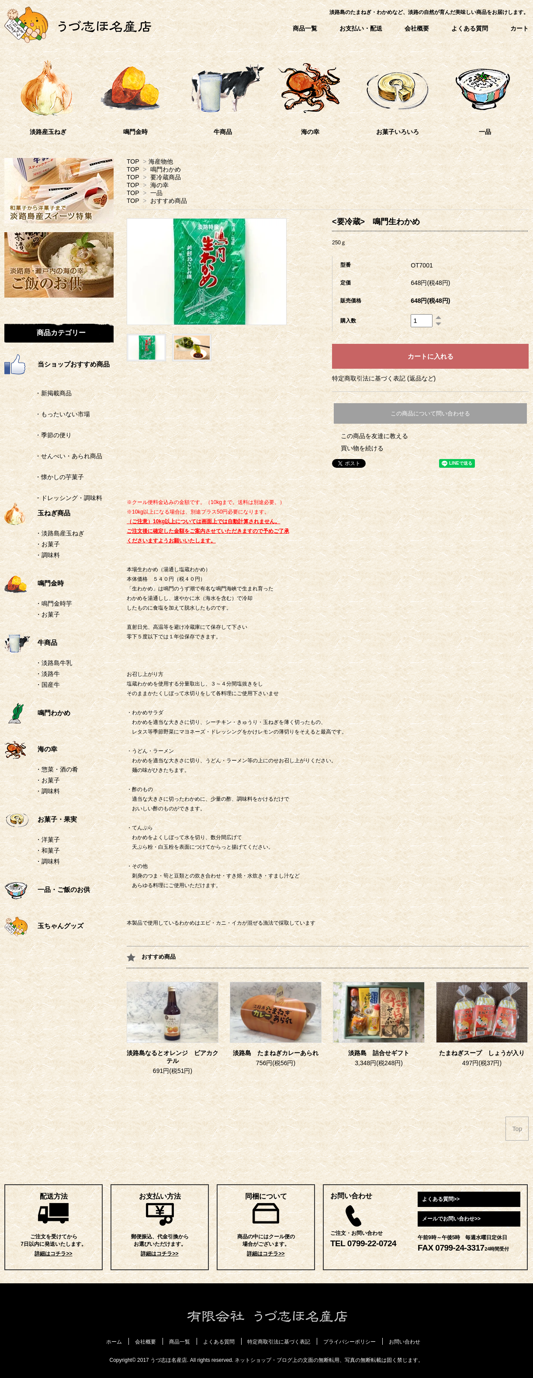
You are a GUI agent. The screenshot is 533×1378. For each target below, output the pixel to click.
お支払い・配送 (360, 28)
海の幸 (159, 185)
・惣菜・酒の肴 (56, 769)
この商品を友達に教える (374, 435)
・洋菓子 (47, 839)
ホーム (114, 1342)
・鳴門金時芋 (53, 603)
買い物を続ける (362, 448)
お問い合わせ (404, 1342)
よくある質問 (469, 28)
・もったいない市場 (47, 414)
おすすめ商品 (168, 200)
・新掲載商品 (38, 393)
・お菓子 (47, 544)
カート (519, 28)
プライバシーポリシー (349, 1342)
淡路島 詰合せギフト (378, 1053)
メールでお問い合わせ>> (451, 1219)
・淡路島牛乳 (53, 662)
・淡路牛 (47, 673)
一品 (156, 192)
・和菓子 (47, 850)
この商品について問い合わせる (430, 413)
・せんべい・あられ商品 (53, 455)
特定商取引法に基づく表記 (278, 1342)
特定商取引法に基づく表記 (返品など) (384, 378)
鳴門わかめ (165, 169)
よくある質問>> (441, 1199)
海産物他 (161, 161)
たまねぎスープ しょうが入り (482, 1053)
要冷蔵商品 (165, 177)
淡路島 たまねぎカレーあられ (275, 1053)
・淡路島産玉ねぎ (59, 533)
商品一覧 (305, 28)
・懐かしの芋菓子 (44, 476)
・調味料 (47, 555)
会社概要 (417, 28)
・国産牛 (47, 684)
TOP (133, 161)
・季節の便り (38, 435)
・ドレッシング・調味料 (53, 497)
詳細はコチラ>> (53, 1254)
